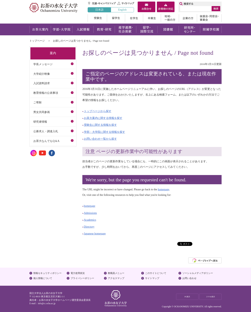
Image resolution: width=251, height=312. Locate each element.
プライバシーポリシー (82, 278)
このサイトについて (155, 273)
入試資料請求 (41, 83)
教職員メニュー (116, 273)
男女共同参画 (41, 112)
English (122, 9)
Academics (90, 219)
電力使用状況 (78, 273)
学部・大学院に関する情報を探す (104, 131)
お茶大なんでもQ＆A (46, 140)
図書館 (168, 29)
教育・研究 (104, 29)
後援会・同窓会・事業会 (209, 18)
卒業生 (152, 18)
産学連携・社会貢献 (125, 29)
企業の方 (188, 18)
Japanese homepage (95, 233)
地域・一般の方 (170, 18)
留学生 (116, 18)
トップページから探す (97, 111)
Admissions (90, 212)
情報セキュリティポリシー (47, 273)
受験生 (97, 18)
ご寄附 (37, 102)
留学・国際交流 (146, 29)
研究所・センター (189, 29)
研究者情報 (40, 121)
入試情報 (82, 29)
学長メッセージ (43, 64)
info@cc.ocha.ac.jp (46, 303)
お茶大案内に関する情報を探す (103, 118)
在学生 (134, 18)
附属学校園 (211, 29)
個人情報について (42, 278)
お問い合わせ (189, 278)
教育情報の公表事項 (45, 92)
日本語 (99, 9)
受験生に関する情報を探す (100, 124)
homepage (163, 189)
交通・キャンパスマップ (102, 3)
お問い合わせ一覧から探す (100, 138)
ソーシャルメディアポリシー (197, 273)
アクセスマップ (116, 278)
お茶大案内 (40, 29)
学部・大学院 (61, 29)
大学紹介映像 (41, 73)
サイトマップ (126, 3)
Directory (89, 226)
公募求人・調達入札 (45, 131)
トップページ (37, 40)
